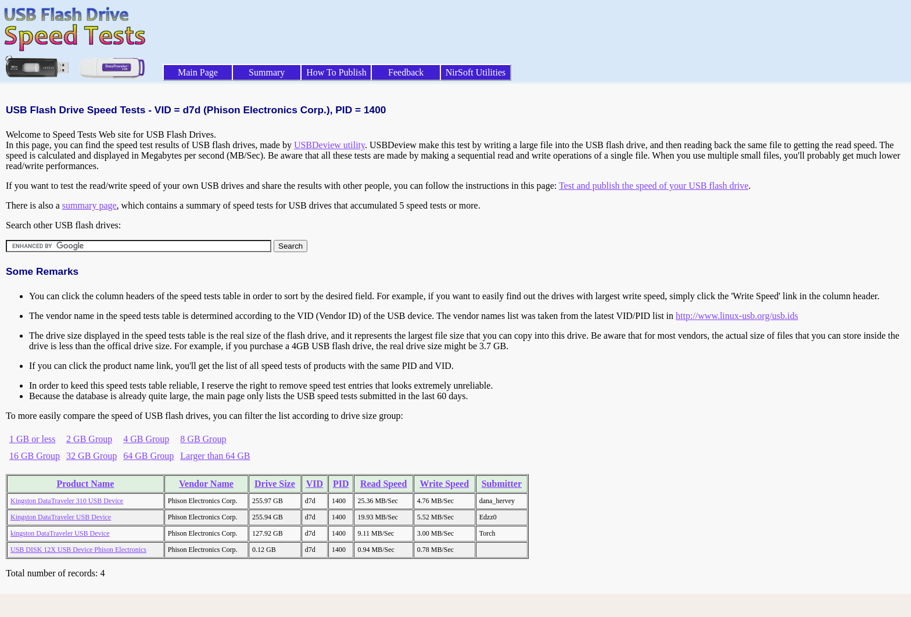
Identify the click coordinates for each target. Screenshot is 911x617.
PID (341, 484)
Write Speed (444, 484)
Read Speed (383, 484)
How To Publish (336, 72)
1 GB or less (32, 439)
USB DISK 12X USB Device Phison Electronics (78, 550)
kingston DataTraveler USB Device (60, 533)
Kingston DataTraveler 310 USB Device (66, 501)
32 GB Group (91, 456)
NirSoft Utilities (476, 72)
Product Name (85, 484)
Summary (267, 72)
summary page (89, 205)
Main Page (198, 72)
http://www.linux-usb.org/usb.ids (737, 316)
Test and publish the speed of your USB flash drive (653, 186)
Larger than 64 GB (215, 456)
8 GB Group (203, 439)
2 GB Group (89, 439)
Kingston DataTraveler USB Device (60, 517)
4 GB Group (146, 439)
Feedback (406, 72)
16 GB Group (34, 456)
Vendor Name (206, 484)
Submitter (502, 484)
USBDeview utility (329, 145)
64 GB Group (148, 456)
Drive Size (274, 484)
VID (314, 484)
